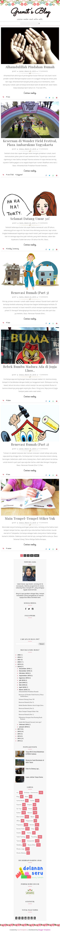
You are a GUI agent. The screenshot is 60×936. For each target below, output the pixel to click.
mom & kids (20, 820)
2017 (19, 732)
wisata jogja (20, 852)
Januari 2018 (23, 730)
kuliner (18, 816)
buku (26, 800)
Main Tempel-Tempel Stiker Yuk (30, 521)
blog (17, 800)
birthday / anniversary (31, 796)
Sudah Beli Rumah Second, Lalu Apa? (30, 725)
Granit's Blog (30, 12)
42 (32, 558)
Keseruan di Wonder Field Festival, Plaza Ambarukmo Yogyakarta (30, 144)
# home (8, 97)
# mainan (8, 551)
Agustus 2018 (24, 681)
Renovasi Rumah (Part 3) (30, 294)
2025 (19, 658)
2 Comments (43, 72)
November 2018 (24, 674)
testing (29, 836)
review (32, 828)
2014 (19, 739)
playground (29, 824)
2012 (19, 744)
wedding (19, 848)
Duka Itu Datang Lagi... (33, 772)
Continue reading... (30, 94)
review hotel (20, 832)
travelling (34, 840)
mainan (29, 816)
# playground (18, 175)
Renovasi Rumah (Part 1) (26, 717)
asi (17, 796)
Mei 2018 (22, 688)
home (30, 812)
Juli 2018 (22, 683)
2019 (19, 667)
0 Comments (43, 150)
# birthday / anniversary (12, 250)
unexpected (30, 844)
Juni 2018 (22, 685)
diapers (29, 808)
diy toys (19, 812)
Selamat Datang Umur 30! (30, 220)
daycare (18, 808)
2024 (19, 660)
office (18, 824)
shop (32, 832)
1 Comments (43, 377)
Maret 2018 (23, 692)
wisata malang (21, 856)
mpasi (32, 820)
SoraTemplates (22, 933)
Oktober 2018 (24, 676)
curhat (32, 804)
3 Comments (43, 299)
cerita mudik (20, 804)
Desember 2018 (24, 671)
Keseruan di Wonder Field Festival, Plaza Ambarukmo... (31, 698)
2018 (19, 669)
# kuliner (8, 402)
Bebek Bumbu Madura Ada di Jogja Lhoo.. (30, 371)
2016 (19, 734)
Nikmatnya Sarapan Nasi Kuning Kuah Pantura (30, 721)
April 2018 (22, 690)
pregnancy (19, 828)
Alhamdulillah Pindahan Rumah (30, 68)
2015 (19, 737)
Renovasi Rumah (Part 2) (30, 447)
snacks (18, 836)
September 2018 (25, 679)
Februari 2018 (24, 727)
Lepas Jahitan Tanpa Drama (34, 780)
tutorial (18, 844)
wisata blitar (31, 848)
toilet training (20, 840)
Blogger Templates (44, 933)
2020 (19, 665)
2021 (19, 662)
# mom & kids (10, 175)
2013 (19, 741)
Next (36, 558)
